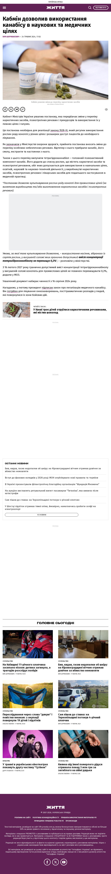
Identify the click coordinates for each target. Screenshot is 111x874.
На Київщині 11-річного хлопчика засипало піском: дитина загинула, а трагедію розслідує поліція (27, 667)
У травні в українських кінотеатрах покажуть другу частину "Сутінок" (25, 766)
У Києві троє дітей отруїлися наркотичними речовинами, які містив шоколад (70, 311)
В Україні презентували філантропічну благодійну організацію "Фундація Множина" (52, 484)
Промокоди (71, 821)
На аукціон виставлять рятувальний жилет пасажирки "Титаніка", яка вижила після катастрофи (51, 492)
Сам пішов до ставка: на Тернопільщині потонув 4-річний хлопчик (42, 500)
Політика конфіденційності (46, 817)
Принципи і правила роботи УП (49, 821)
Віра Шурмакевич (11, 37)
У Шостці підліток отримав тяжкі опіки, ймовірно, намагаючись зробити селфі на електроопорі (50, 507)
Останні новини (16, 463)
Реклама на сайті (23, 817)
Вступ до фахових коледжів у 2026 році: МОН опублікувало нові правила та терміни (51, 477)
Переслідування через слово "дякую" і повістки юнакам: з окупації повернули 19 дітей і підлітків (27, 717)
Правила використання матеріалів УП (78, 817)
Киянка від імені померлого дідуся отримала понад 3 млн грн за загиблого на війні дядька (80, 767)
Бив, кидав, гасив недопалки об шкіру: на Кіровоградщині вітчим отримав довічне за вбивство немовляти (53, 470)
